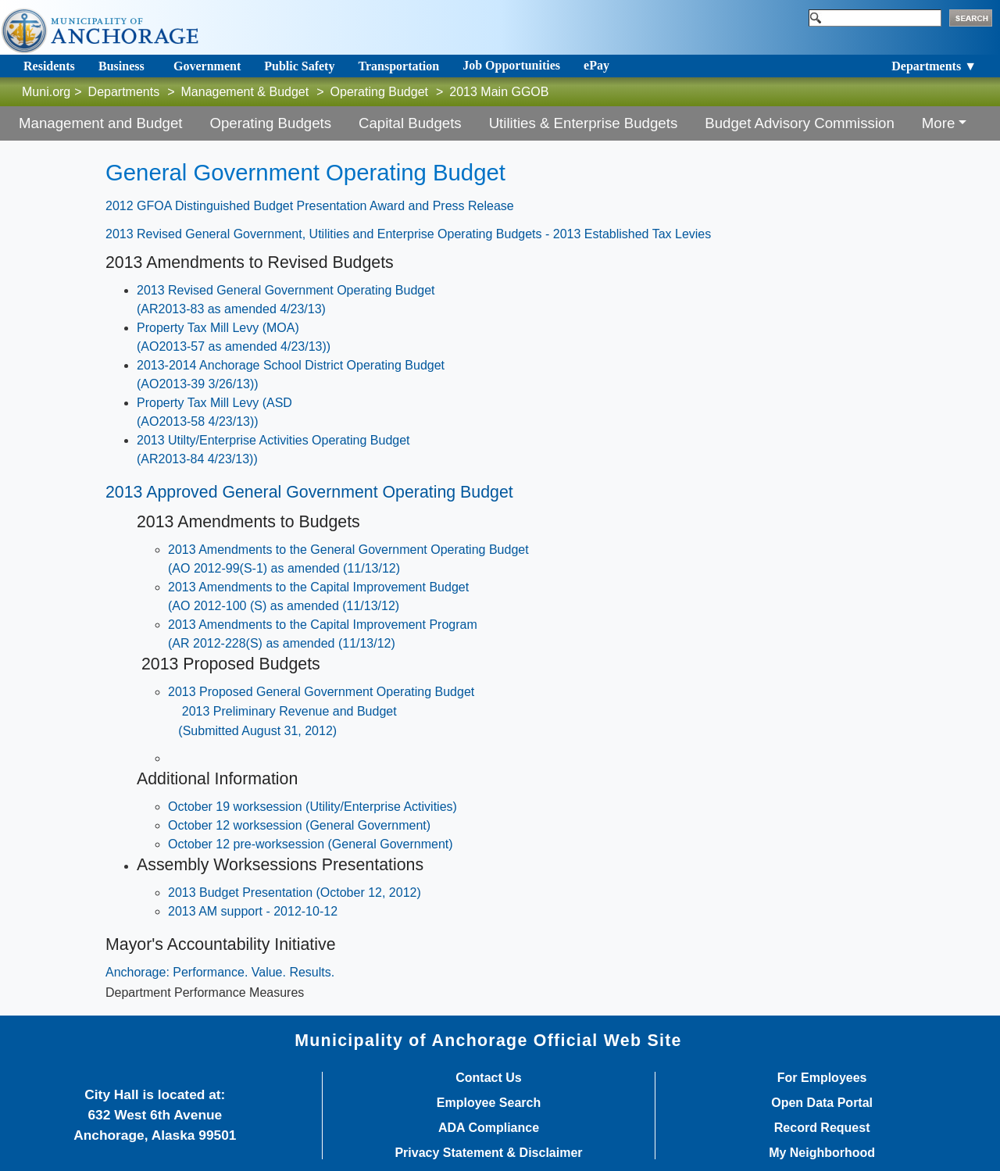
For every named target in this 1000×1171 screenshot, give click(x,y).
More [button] (938, 123)
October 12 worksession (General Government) (299, 825)
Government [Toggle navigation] (207, 66)
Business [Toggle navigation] (121, 66)
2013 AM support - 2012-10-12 (253, 911)
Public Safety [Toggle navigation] (299, 66)
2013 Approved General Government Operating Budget (309, 492)
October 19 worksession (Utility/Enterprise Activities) (312, 806)
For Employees (822, 1078)
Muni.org (46, 91)
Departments (124, 91)
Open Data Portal (822, 1103)
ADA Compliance (488, 1128)
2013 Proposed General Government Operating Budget (321, 691)
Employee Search (489, 1103)
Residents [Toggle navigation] (49, 66)
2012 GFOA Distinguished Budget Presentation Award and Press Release (309, 205)
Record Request (822, 1128)
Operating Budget (379, 91)
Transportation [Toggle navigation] (398, 66)
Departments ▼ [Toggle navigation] (934, 66)
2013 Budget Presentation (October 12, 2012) (294, 892)
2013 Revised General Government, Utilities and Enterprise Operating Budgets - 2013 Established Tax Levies (408, 234)
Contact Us (488, 1078)
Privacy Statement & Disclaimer (488, 1153)
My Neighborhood (822, 1153)
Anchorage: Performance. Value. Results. (219, 972)
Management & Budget (245, 91)
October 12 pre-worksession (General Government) (310, 844)
